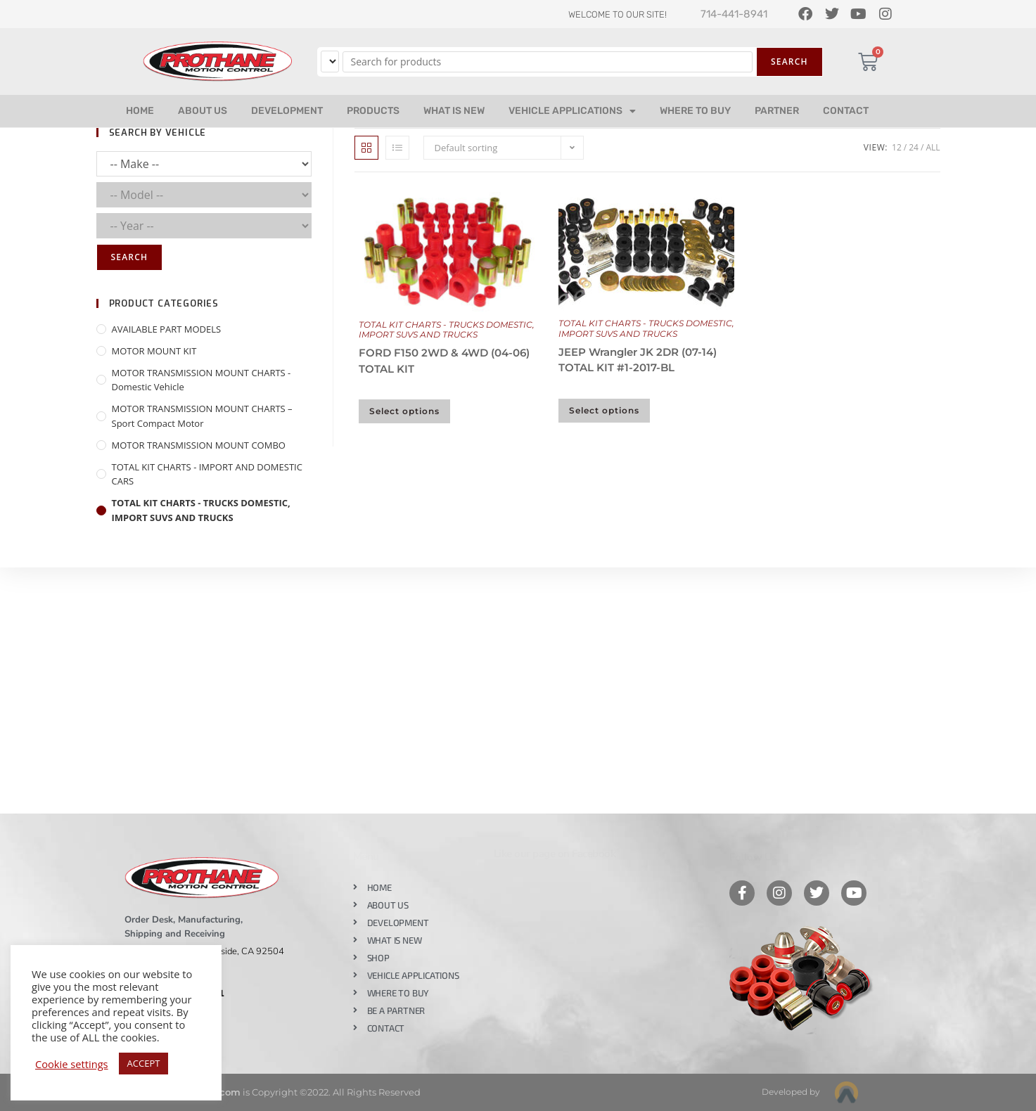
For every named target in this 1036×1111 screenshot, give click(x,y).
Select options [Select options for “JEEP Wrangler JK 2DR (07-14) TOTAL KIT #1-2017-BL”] (604, 410)
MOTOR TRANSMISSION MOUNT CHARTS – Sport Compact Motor (202, 416)
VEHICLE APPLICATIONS (572, 111)
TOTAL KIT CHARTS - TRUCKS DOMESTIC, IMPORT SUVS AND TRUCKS (447, 329)
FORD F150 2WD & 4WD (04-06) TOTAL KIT (444, 360)
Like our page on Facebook (555, 854)
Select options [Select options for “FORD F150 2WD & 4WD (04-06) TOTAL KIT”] (404, 411)
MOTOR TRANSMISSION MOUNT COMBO (199, 445)
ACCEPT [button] (143, 1063)
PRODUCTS (373, 111)
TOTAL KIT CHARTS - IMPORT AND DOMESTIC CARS (207, 474)
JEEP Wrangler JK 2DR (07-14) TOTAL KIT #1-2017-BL (637, 360)
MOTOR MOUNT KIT (154, 351)
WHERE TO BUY (695, 111)
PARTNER (777, 111)
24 (914, 147)
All (933, 147)
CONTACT (846, 111)
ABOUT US (202, 111)
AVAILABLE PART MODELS (167, 329)
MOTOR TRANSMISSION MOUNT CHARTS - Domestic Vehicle (201, 380)
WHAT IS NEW (454, 111)
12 (897, 147)
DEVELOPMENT (287, 111)
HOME (140, 111)
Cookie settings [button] (71, 1064)
